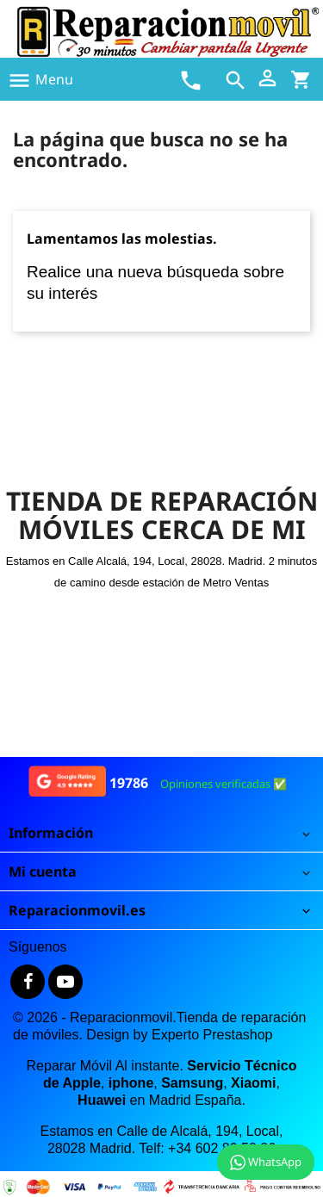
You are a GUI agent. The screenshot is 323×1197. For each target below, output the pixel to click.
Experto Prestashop (212, 1035)
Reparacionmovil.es (77, 910)
